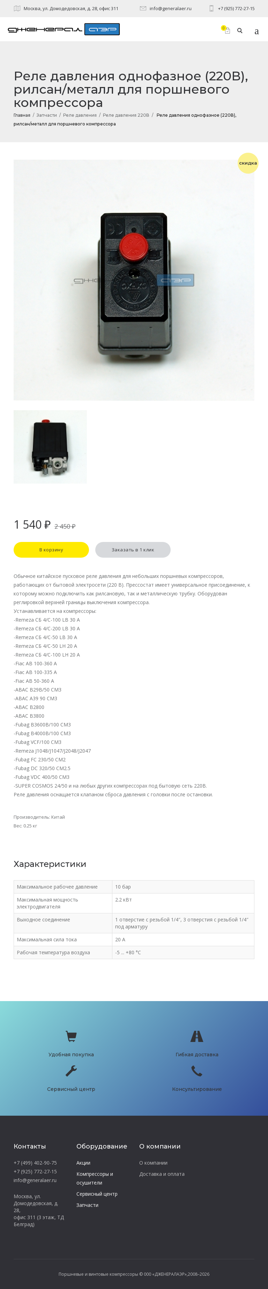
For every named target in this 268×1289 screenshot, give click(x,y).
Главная (22, 115)
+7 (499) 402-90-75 (35, 1162)
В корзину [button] (51, 549)
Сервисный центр (97, 1193)
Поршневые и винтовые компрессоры (98, 1274)
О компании (153, 1162)
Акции (83, 1162)
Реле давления (80, 115)
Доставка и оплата (162, 1174)
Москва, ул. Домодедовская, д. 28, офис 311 (71, 8)
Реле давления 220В (126, 115)
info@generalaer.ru (171, 8)
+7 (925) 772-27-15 (236, 8)
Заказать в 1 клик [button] (133, 549)
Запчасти (47, 115)
